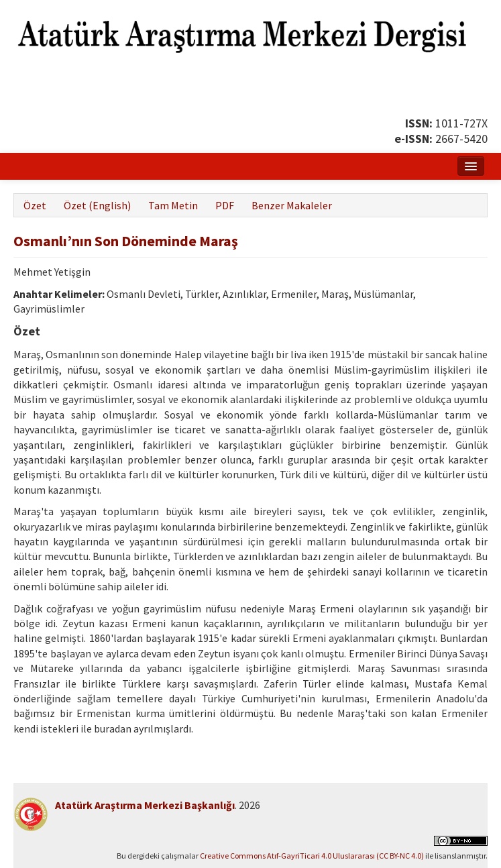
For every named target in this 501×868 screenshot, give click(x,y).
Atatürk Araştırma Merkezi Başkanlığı (145, 805)
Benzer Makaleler (292, 205)
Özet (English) (97, 205)
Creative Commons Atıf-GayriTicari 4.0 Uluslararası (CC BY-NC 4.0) (312, 856)
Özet (34, 205)
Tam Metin (173, 205)
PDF (224, 205)
